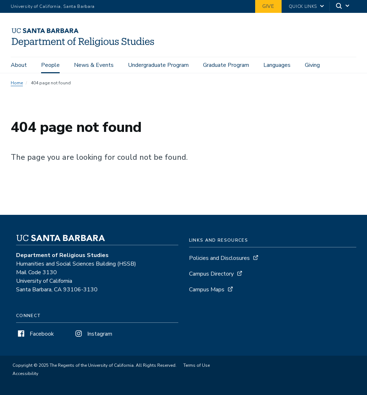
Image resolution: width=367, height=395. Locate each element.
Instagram (93, 334)
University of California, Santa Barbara (53, 6)
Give (268, 6)
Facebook (35, 334)
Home (17, 83)
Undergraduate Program (158, 65)
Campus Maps (206, 289)
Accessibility (25, 373)
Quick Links (303, 6)
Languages (277, 65)
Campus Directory (211, 274)
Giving (312, 65)
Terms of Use (196, 365)
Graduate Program (226, 65)
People (50, 65)
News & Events (94, 65)
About (19, 65)
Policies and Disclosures (219, 258)
